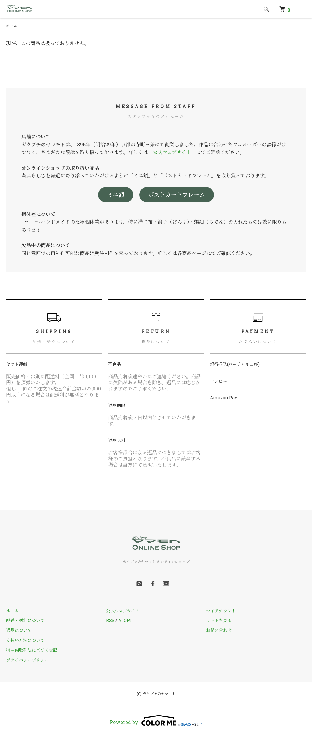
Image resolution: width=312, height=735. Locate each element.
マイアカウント (221, 611)
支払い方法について (25, 640)
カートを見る (219, 620)
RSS (110, 620)
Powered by (156, 720)
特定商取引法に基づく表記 (31, 650)
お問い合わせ (219, 630)
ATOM (124, 620)
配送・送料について (25, 620)
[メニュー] (303, 9)
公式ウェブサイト (172, 152)
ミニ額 (115, 194)
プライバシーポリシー (27, 660)
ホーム (11, 25)
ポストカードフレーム (176, 194)
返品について (19, 630)
